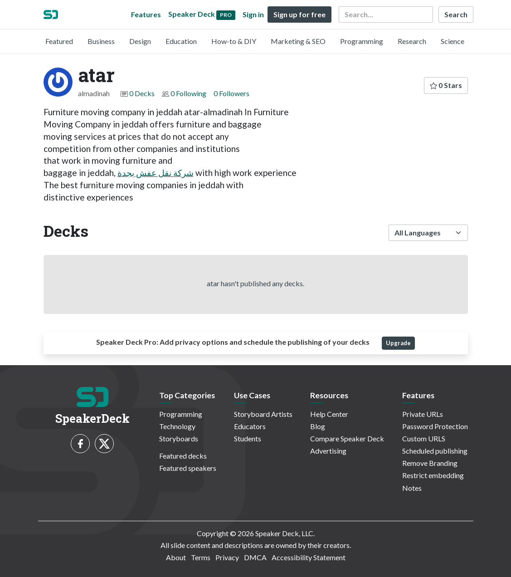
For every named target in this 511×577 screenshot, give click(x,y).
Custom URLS (423, 438)
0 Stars (446, 85)
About (176, 557)
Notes (412, 488)
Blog (317, 426)
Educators (250, 426)
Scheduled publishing (434, 450)
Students (247, 438)
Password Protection (435, 426)
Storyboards (178, 438)
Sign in (253, 14)
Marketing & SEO (298, 41)
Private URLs (422, 414)
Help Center (329, 414)
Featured (59, 41)
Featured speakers (187, 468)
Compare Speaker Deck (347, 438)
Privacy (227, 557)
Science (452, 41)
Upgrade (398, 343)
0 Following (188, 93)
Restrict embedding (433, 475)
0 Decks (142, 93)
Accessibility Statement (309, 557)
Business (101, 41)
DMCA (255, 557)
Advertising (328, 450)
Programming (361, 41)
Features (146, 14)
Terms (200, 557)
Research (412, 41)
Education (181, 41)
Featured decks (183, 455)
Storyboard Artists (263, 414)
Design (140, 41)
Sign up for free (299, 14)
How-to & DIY (233, 41)
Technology (177, 426)
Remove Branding (429, 463)
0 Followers (231, 93)
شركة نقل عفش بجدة (155, 172)
